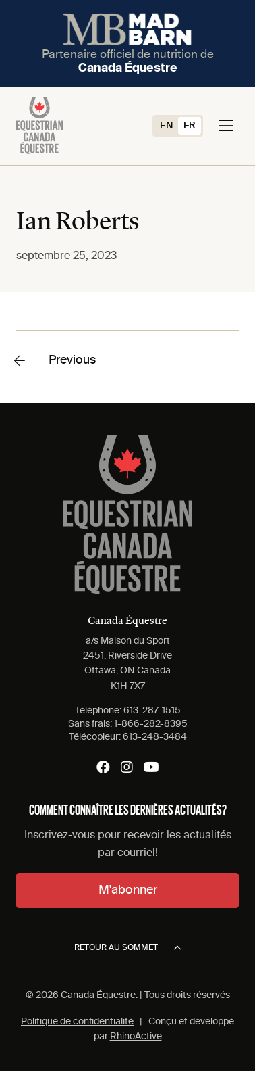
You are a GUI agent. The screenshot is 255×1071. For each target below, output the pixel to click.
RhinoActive (136, 1036)
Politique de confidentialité (77, 1021)
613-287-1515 (152, 710)
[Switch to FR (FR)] (189, 126)
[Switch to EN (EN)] (166, 126)
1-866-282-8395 (151, 724)
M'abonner (127, 890)
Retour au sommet (127, 948)
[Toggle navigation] (226, 125)
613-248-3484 (155, 737)
